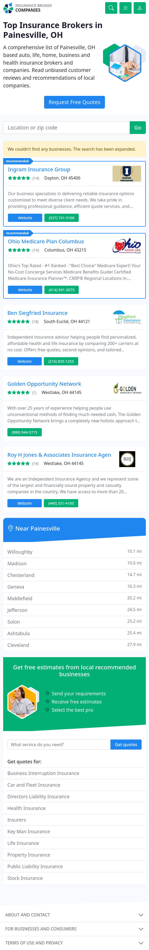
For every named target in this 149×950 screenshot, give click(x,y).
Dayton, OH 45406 (62, 178)
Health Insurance (26, 808)
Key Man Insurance (28, 831)
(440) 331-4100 (61, 503)
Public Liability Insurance (35, 866)
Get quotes (126, 744)
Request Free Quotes (74, 102)
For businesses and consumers (40, 929)
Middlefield (74, 598)
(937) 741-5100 (61, 217)
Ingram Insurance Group (39, 169)
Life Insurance (23, 843)
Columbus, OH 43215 (65, 250)
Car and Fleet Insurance (33, 785)
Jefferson (74, 610)
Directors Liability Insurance (38, 796)
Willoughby (74, 551)
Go (137, 127)
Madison (74, 563)
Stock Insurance (25, 878)
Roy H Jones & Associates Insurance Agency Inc (66, 454)
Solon (74, 621)
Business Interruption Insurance (43, 773)
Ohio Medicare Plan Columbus (46, 241)
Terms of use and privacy (34, 943)
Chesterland (74, 575)
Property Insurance (28, 855)
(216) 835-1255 (61, 361)
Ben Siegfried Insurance (37, 312)
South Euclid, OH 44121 (67, 321)
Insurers (16, 820)
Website (25, 217)
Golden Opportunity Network (44, 383)
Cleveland (74, 645)
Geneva (74, 586)
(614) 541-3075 (61, 289)
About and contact (27, 915)
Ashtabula (74, 633)
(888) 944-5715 (25, 432)
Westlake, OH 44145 (61, 392)
